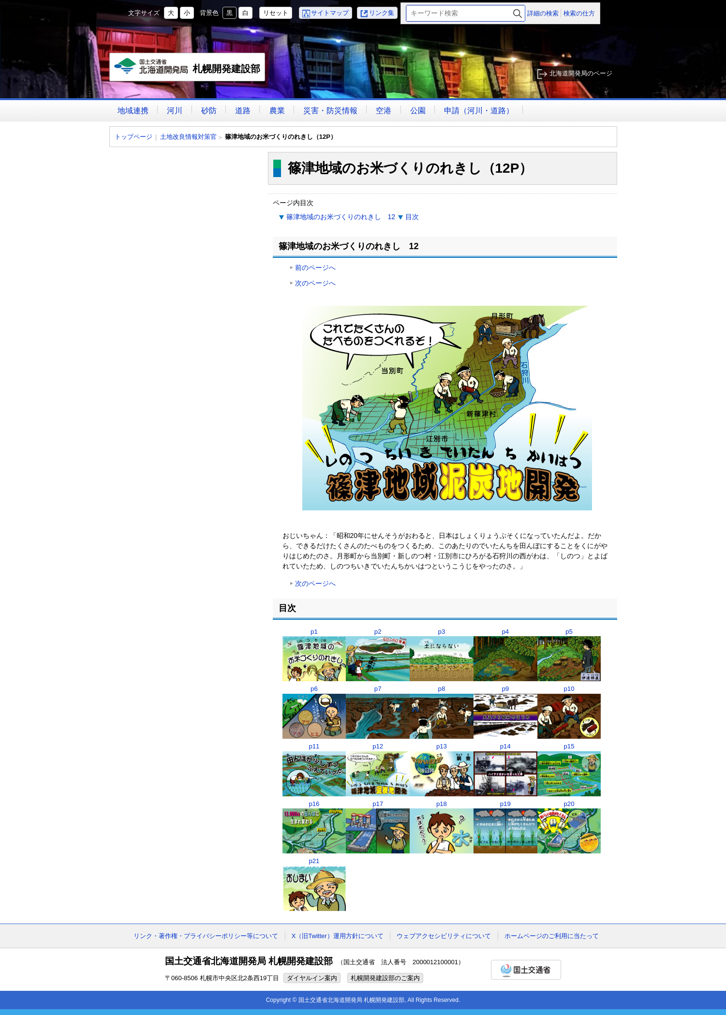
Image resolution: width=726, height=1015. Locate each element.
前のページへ (315, 267)
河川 (174, 110)
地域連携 (133, 110)
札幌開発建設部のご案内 (385, 978)
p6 (314, 688)
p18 (441, 803)
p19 (505, 803)
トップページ (133, 136)
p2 (378, 631)
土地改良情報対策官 (188, 136)
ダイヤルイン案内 (312, 978)
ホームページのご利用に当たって (551, 936)
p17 (377, 803)
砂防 (209, 110)
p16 (314, 803)
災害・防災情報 (330, 110)
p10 (569, 688)
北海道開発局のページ (580, 73)
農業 (277, 110)
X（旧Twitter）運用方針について (338, 936)
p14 (505, 746)
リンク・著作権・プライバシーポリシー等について (205, 936)
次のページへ (315, 283)
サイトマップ (330, 12)
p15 (569, 746)
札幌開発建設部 (188, 69)
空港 (383, 110)
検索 (517, 13)
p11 (314, 746)
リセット (275, 12)
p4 (505, 631)
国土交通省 (526, 970)
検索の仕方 (579, 13)
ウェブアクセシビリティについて (444, 936)
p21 (314, 861)
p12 (377, 746)
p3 (441, 631)
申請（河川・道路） (479, 110)
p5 (569, 631)
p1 (314, 631)
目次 (412, 217)
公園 (418, 110)
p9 (505, 688)
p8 (441, 688)
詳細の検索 (543, 13)
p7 (378, 688)
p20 (569, 803)
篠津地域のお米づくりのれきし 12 (341, 217)
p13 (441, 746)
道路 (243, 110)
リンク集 (381, 12)
